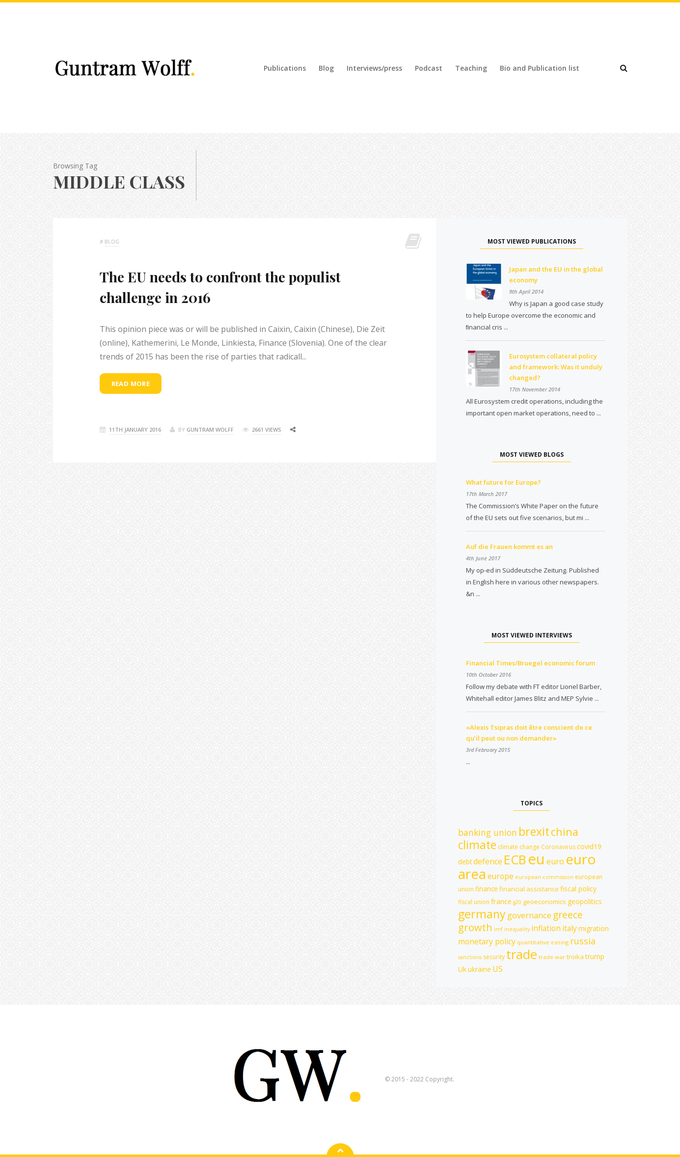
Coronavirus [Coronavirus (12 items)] (558, 847)
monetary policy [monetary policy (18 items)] (487, 941)
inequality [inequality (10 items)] (517, 929)
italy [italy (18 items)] (569, 928)
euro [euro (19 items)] (555, 861)
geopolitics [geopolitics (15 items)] (585, 901)
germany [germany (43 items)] (482, 914)
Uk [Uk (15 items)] (462, 969)
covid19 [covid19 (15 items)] (589, 846)
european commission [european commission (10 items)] (544, 877)
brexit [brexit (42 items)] (533, 831)
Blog (326, 68)
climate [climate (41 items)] (477, 845)
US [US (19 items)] (497, 969)
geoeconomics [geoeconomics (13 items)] (544, 901)
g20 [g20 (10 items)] (517, 902)
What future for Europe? (503, 482)
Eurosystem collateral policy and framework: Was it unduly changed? (555, 367)
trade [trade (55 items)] (521, 954)
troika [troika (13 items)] (575, 956)
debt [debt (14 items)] (465, 861)
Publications (285, 68)
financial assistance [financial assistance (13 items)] (529, 888)
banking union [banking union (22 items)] (487, 832)
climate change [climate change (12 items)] (519, 847)
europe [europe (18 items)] (501, 876)
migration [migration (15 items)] (593, 928)
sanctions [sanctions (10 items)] (470, 957)
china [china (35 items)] (564, 832)
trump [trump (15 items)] (594, 956)
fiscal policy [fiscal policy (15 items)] (578, 888)
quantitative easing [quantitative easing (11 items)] (543, 942)
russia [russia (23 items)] (583, 941)
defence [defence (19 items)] (487, 861)
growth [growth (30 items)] (475, 927)
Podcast (428, 68)
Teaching (471, 68)
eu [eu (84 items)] (536, 859)
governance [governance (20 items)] (529, 915)
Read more (130, 383)
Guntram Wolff (210, 429)
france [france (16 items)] (501, 901)
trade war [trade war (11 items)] (552, 957)
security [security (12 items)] (494, 957)
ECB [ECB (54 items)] (515, 859)
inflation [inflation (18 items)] (546, 928)
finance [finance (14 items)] (486, 888)
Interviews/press (374, 68)
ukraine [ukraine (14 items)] (479, 969)
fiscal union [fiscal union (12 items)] (474, 902)
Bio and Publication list (539, 68)
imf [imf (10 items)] (498, 929)
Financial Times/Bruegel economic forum (530, 663)
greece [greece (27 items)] (568, 914)
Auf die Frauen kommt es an (509, 546)
